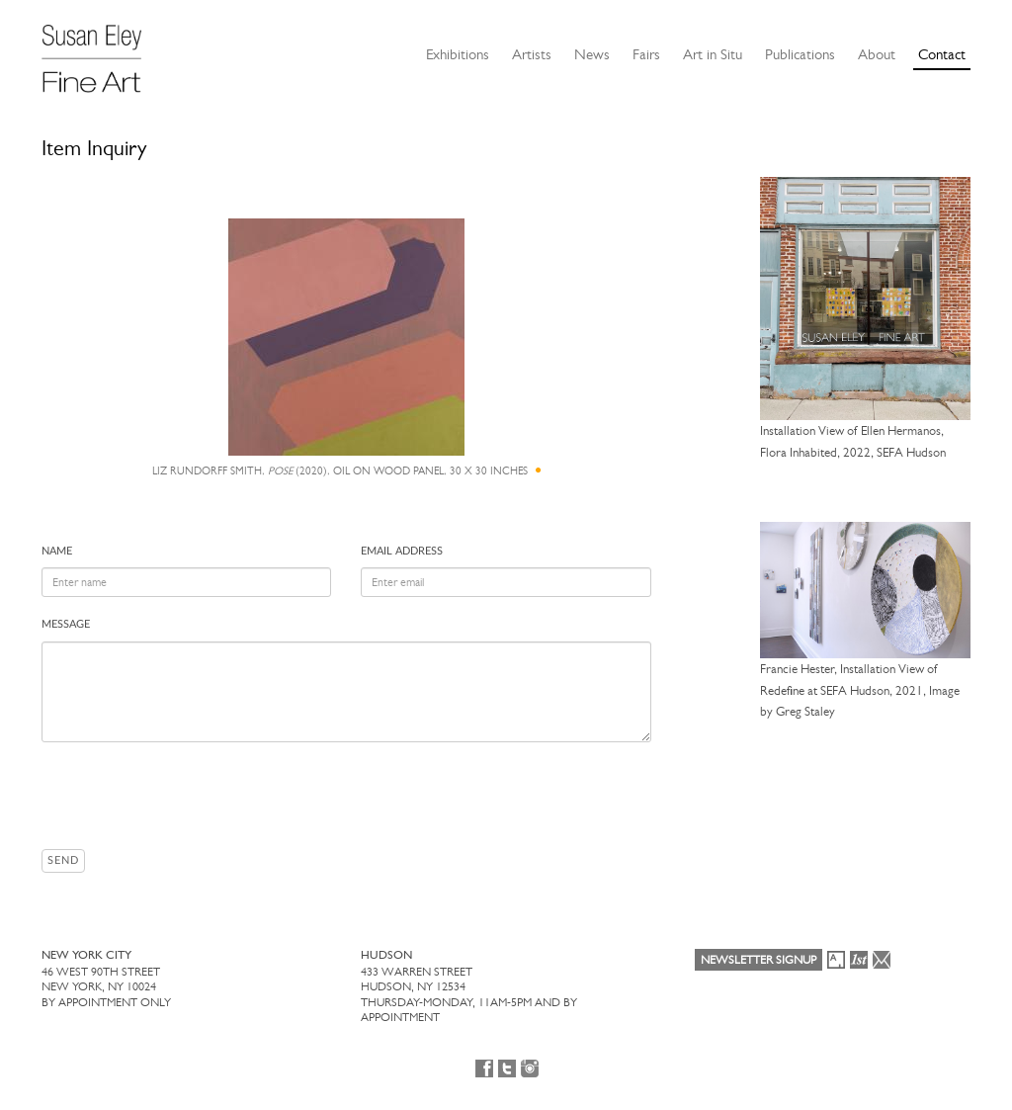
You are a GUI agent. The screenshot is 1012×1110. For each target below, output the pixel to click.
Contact (942, 54)
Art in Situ (712, 54)
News (592, 54)
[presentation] (192, 795)
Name (57, 551)
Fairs (646, 54)
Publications (800, 54)
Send (63, 860)
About (876, 54)
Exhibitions (457, 54)
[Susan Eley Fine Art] (101, 51)
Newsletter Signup (758, 960)
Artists (531, 54)
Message (66, 624)
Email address (402, 551)
